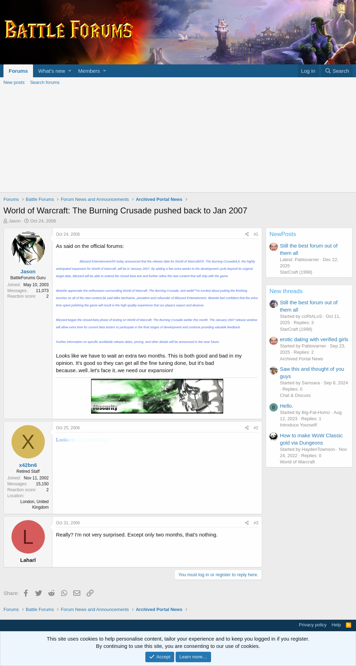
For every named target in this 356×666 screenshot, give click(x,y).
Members (89, 71)
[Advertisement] (178, 140)
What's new (51, 71)
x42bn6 (28, 465)
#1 (256, 234)
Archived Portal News (301, 358)
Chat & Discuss (295, 395)
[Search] (337, 70)
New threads (285, 291)
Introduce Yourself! (298, 425)
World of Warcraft (297, 461)
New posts (14, 82)
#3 (256, 522)
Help (336, 624)
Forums (18, 71)
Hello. (286, 406)
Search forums (45, 82)
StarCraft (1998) (296, 272)
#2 (256, 427)
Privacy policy (312, 624)
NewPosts (282, 234)
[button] (69, 70)
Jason (15, 221)
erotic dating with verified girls (314, 339)
